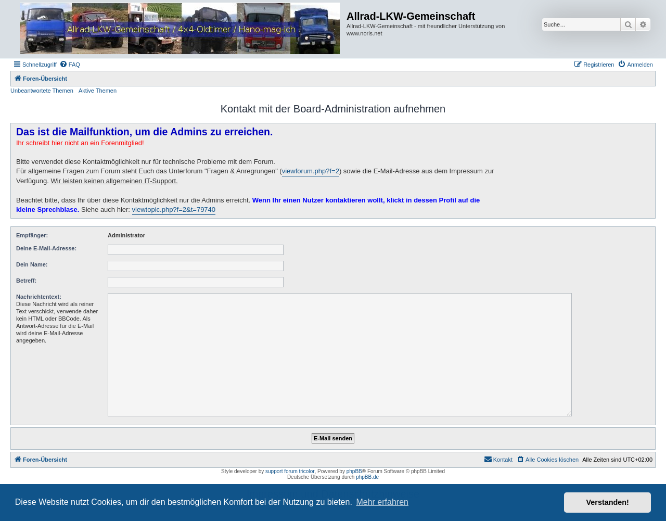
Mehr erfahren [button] (382, 502)
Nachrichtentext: (38, 297)
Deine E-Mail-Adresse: (46, 248)
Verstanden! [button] (607, 502)
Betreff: (26, 280)
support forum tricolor (289, 471)
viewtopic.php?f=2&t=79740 (173, 209)
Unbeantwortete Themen (41, 90)
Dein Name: (32, 264)
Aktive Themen (98, 90)
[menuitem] (69, 64)
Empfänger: (32, 235)
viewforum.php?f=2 (310, 171)
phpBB (354, 471)
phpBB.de (367, 477)
